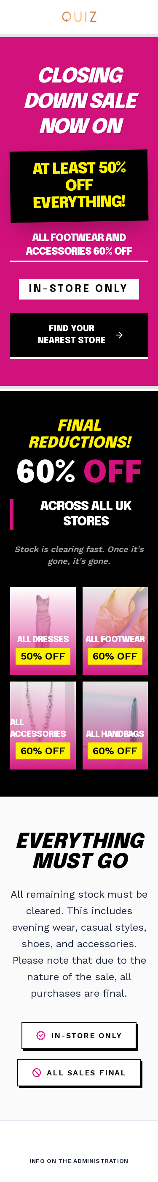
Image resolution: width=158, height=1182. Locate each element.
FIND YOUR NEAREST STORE (81, 334)
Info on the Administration (79, 1160)
